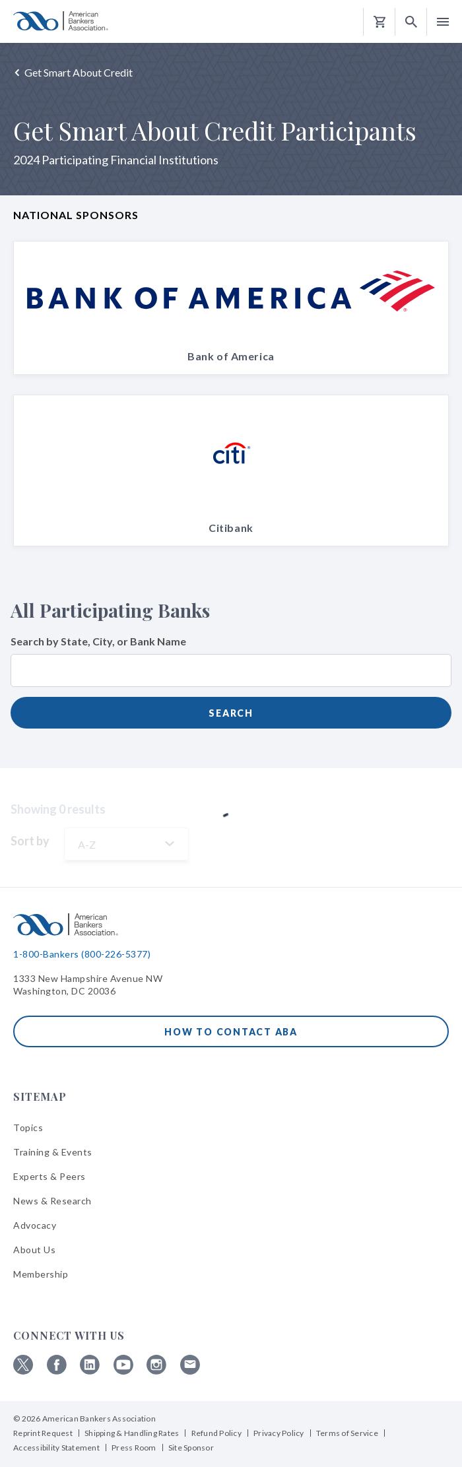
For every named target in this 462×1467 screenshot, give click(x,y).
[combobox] (231, 678)
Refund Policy (216, 1433)
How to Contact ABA (231, 1031)
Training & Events (52, 1151)
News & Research (52, 1200)
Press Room (134, 1447)
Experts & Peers (49, 1176)
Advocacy (34, 1225)
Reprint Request (43, 1433)
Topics (28, 1127)
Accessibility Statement (56, 1447)
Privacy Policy (278, 1433)
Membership (40, 1274)
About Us (34, 1249)
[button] (411, 22)
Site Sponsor (191, 1447)
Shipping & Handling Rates (131, 1433)
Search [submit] (231, 713)
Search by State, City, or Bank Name (98, 641)
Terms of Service (347, 1433)
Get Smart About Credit (78, 72)
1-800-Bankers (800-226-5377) (81, 954)
